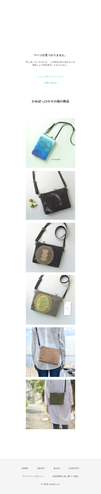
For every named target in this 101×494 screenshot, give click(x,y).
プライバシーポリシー (33, 476)
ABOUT (41, 468)
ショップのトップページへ (50, 76)
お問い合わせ (50, 83)
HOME (25, 468)
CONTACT (74, 468)
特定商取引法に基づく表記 (65, 476)
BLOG (57, 468)
